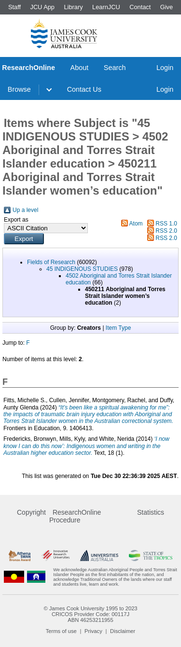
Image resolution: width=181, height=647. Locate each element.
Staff (14, 7)
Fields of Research (51, 262)
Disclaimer (122, 631)
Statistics (150, 512)
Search (115, 67)
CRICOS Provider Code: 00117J (90, 614)
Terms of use (61, 631)
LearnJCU (106, 7)
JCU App (42, 7)
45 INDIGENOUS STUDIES (82, 269)
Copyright (31, 512)
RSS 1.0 (166, 223)
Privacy (93, 631)
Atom (136, 223)
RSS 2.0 (166, 230)
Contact (140, 7)
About (79, 67)
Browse (19, 89)
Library (73, 7)
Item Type (118, 327)
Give (166, 7)
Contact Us (84, 89)
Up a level (25, 210)
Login (164, 67)
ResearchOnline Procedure (75, 516)
